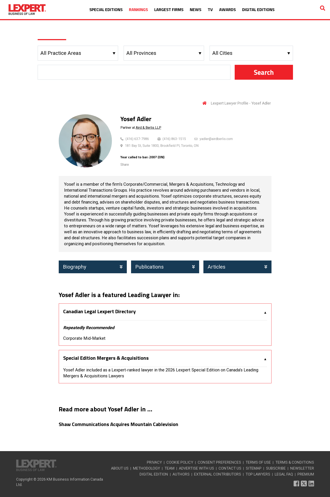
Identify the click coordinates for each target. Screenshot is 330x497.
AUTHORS (181, 474)
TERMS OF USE (258, 462)
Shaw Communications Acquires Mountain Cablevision (118, 424)
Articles (237, 267)
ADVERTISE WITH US (196, 468)
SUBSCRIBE (276, 468)
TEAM (169, 468)
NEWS (195, 9)
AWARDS (227, 9)
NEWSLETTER (302, 468)
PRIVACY (154, 462)
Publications (165, 267)
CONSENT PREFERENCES (219, 462)
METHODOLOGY (146, 468)
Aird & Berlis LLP (148, 128)
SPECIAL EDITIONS (106, 9)
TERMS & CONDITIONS (294, 462)
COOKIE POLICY (179, 462)
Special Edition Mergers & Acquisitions (106, 358)
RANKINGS (138, 9)
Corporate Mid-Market (84, 338)
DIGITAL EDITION (154, 474)
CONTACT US (230, 468)
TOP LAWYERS (258, 474)
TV (210, 9)
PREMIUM (305, 474)
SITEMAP (253, 468)
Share (124, 165)
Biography (93, 267)
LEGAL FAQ (284, 474)
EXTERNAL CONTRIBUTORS (217, 474)
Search (264, 72)
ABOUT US (120, 468)
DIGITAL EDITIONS (258, 9)
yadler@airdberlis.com (216, 139)
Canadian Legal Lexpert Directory (99, 311)
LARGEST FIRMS (168, 9)
